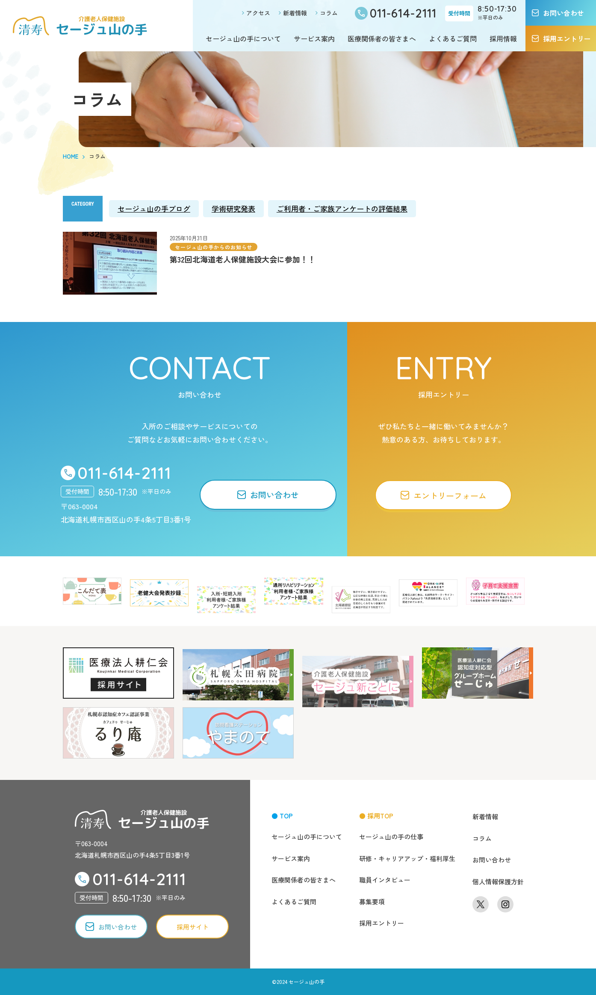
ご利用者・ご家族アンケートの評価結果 (342, 208)
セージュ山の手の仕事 (391, 836)
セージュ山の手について (243, 38)
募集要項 (372, 901)
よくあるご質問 (453, 38)
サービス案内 (314, 38)
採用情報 (503, 38)
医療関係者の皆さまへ (382, 38)
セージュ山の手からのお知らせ (213, 247)
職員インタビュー (384, 879)
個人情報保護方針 (498, 881)
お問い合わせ (491, 859)
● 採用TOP (376, 815)
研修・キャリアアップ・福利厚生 (407, 858)
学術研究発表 (233, 208)
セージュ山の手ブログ (154, 208)
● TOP (282, 815)
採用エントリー (381, 922)
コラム (329, 13)
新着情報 (295, 13)
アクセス (258, 13)
